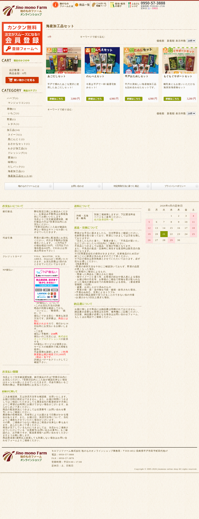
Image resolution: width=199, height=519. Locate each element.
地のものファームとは (28, 186)
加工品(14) (13, 130)
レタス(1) (13, 124)
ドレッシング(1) (17, 152)
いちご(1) (13, 113)
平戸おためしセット (137, 76)
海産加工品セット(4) (20, 175)
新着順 (171, 40)
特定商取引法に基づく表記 (126, 186)
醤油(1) (12, 157)
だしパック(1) (16, 166)
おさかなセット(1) (19, 143)
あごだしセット (57, 76)
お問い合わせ (77, 186)
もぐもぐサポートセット (178, 76)
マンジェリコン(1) (19, 102)
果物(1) (11, 108)
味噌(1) (12, 162)
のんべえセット (95, 76)
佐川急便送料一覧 (104, 219)
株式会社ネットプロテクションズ (51, 337)
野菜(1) (11, 119)
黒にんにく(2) (16, 139)
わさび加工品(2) (17, 148)
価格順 (161, 40)
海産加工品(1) (16, 171)
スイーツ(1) (15, 134)
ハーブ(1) (12, 98)
